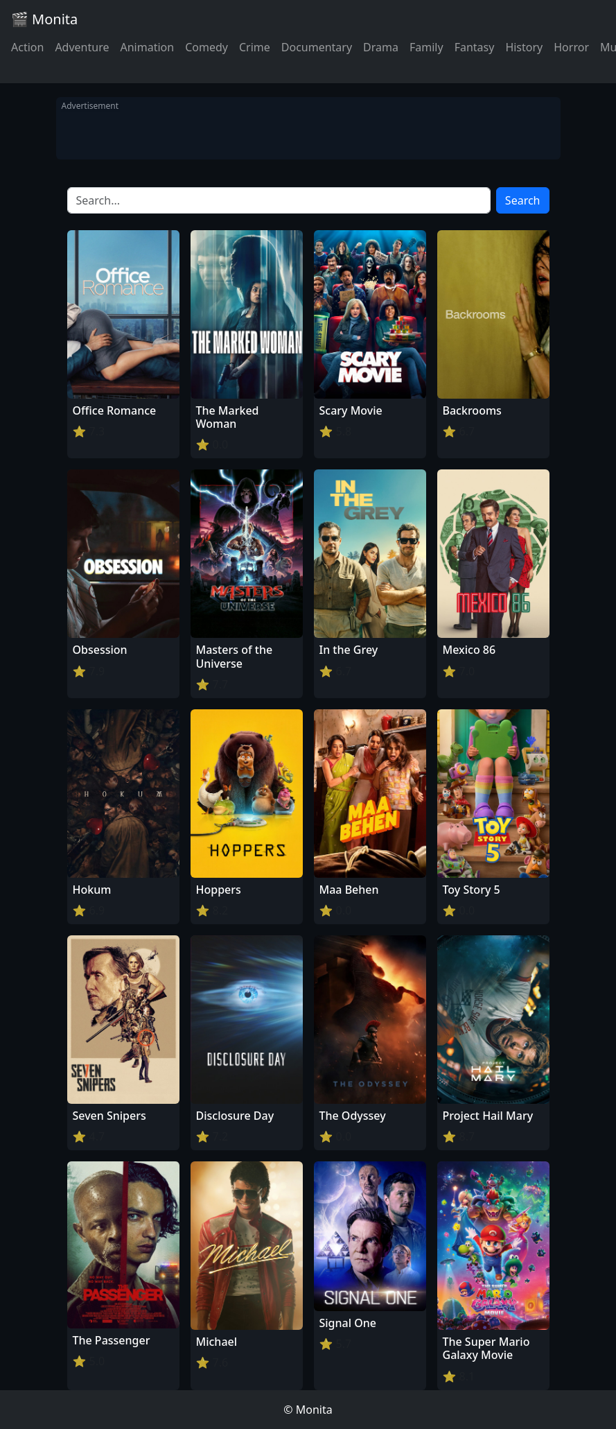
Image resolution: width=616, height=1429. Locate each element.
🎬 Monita (44, 19)
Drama (380, 47)
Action (27, 47)
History (524, 47)
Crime (254, 47)
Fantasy (475, 47)
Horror (571, 47)
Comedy (206, 47)
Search (522, 200)
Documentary (316, 47)
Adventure (82, 47)
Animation (147, 47)
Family (426, 47)
